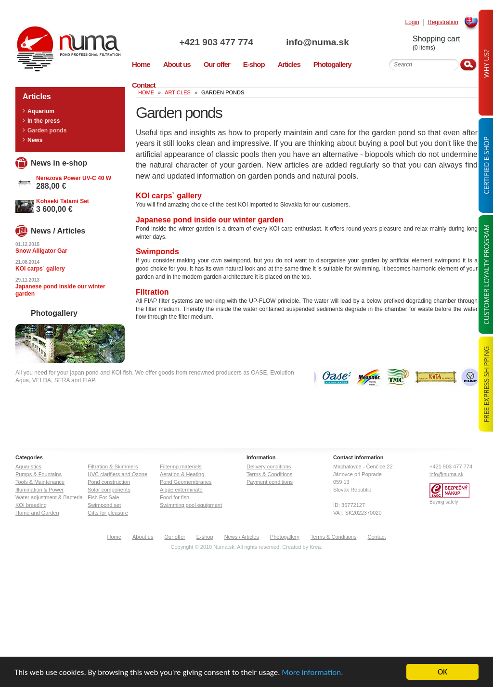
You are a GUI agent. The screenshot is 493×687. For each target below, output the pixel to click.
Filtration (152, 292)
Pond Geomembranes (186, 482)
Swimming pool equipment (191, 505)
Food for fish (174, 497)
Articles (178, 92)
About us (142, 537)
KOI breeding (31, 505)
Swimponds (157, 251)
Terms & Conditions (269, 474)
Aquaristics (28, 466)
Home (114, 537)
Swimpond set (104, 505)
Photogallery (284, 537)
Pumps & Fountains (38, 474)
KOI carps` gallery (169, 196)
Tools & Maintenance (40, 482)
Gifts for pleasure (108, 513)
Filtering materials (181, 466)
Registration (443, 22)
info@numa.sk (317, 42)
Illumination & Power (39, 490)
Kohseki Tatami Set (62, 201)
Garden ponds (46, 130)
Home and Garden (37, 513)
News (34, 140)
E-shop (204, 537)
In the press (43, 120)
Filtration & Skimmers (113, 466)
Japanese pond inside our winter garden (210, 220)
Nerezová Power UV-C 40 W (73, 178)
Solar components (109, 490)
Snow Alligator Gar (41, 250)
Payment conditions (269, 482)
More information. (312, 673)
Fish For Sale (103, 497)
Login (412, 22)
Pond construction (109, 482)
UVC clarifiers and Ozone (117, 474)
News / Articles (241, 537)
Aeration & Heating (182, 474)
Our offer (174, 537)
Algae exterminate (181, 490)
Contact (377, 537)
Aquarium (40, 111)
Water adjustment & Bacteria (49, 497)
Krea (315, 547)
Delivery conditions (268, 466)
